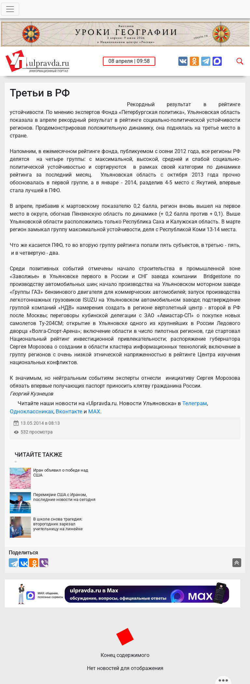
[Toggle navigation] (10, 9)
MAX (94, 411)
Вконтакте (69, 411)
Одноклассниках (31, 411)
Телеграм (194, 403)
